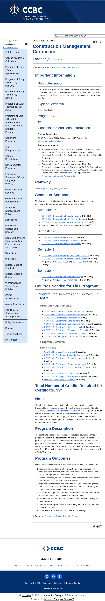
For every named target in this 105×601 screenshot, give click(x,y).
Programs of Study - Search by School (14, 94)
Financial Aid (11, 253)
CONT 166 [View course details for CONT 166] (62, 225)
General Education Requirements (14, 200)
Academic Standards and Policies (12, 210)
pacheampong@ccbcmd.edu (50, 141)
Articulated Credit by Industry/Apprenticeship (74, 170)
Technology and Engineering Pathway (51, 188)
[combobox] (79, 35)
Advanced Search (10, 47)
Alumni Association (15, 304)
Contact (87, 565)
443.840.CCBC (52, 559)
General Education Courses (14, 191)
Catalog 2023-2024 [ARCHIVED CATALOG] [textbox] (71, 36)
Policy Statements (14, 322)
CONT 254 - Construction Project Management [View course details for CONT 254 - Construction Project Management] (65, 364)
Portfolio (45, 170)
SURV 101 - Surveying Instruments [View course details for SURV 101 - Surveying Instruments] (59, 379)
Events (40, 565)
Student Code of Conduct (13, 266)
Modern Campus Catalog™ (59, 599)
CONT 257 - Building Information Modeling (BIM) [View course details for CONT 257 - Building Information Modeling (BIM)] (66, 376)
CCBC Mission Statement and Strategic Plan (12, 313)
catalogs (26, 595)
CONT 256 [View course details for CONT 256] (63, 261)
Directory (10, 328)
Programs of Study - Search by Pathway (14, 82)
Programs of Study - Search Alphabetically (14, 70)
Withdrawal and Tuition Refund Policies (13, 286)
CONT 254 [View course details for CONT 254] (62, 279)
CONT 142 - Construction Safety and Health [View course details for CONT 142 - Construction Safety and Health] (61, 243)
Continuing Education (10, 139)
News (29, 565)
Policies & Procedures (53, 588)
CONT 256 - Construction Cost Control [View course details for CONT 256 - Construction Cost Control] (61, 373)
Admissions (11, 220)
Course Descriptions (11, 157)
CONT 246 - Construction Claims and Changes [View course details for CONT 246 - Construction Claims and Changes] (62, 276)
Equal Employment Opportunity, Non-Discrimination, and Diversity (15, 243)
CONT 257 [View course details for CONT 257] (77, 261)
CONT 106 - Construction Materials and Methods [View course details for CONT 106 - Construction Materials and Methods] (64, 219)
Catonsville (58, 59)
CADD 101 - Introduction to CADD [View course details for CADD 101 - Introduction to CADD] (60, 352)
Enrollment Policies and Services (11, 228)
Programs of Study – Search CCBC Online (14, 107)
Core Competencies (12, 149)
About (19, 565)
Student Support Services (13, 275)
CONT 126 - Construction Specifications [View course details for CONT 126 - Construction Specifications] (60, 240)
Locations (72, 565)
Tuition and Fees (13, 334)
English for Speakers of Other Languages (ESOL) (14, 179)
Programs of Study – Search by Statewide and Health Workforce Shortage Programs (14, 124)
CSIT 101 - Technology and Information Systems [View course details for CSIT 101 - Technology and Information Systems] (63, 222)
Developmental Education (13, 166)
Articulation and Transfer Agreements (58, 176)
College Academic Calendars (14, 59)
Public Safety (12, 259)
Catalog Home (12, 52)
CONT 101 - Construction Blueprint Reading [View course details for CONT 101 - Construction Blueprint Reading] (61, 216)
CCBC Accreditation (12, 297)
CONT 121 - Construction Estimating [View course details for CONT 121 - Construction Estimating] (58, 237)
